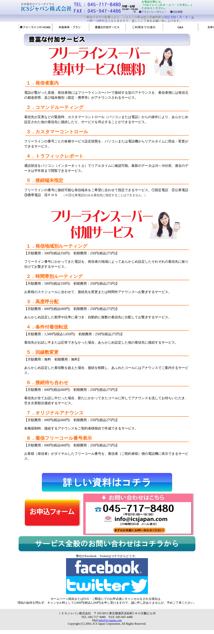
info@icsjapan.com (110, 620)
